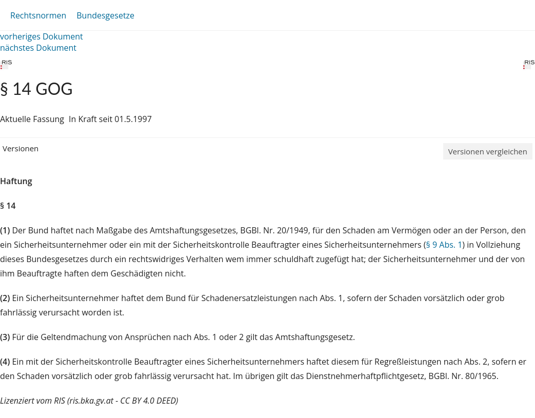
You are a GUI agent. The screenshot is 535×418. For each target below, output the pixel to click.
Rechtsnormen (38, 15)
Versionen (20, 148)
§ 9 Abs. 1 (444, 244)
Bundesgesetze (105, 15)
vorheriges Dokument (41, 36)
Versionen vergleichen (487, 151)
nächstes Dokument (38, 47)
